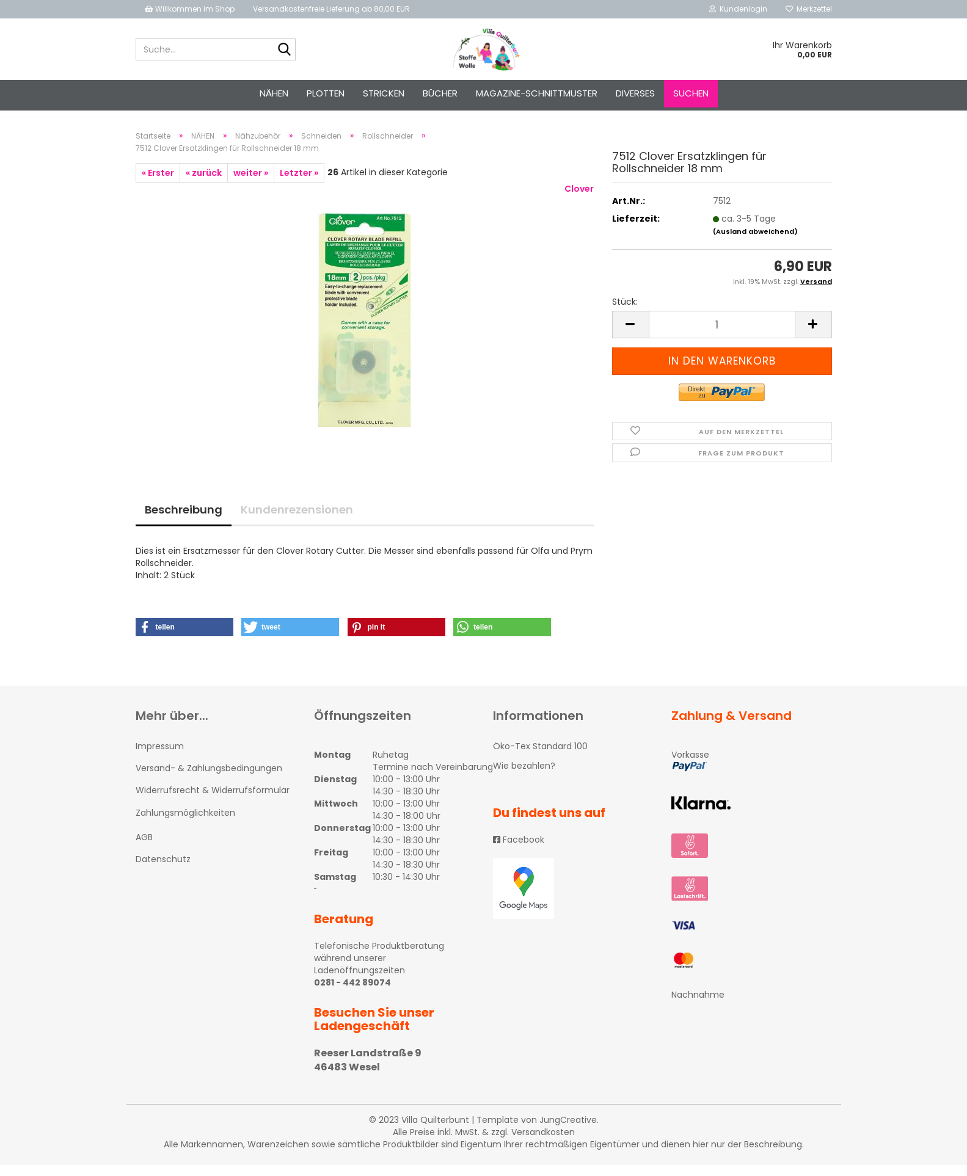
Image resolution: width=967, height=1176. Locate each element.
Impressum (160, 757)
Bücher (440, 93)
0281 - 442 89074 (352, 993)
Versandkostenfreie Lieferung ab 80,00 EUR (331, 9)
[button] (184, 638)
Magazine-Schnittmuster (536, 93)
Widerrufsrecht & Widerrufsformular (213, 801)
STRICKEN (383, 93)
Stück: (625, 313)
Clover (579, 200)
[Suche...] (284, 50)
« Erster (158, 184)
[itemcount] (722, 335)
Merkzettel (809, 9)
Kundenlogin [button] (738, 9)
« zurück (204, 184)
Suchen (691, 93)
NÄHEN (274, 93)
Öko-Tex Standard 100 (540, 757)
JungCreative (568, 1131)
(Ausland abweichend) (755, 242)
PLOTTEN (326, 93)
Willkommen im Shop (190, 9)
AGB (144, 848)
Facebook (518, 850)
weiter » (250, 184)
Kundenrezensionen (297, 520)
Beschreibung (183, 520)
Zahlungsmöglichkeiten (185, 824)
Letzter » (299, 184)
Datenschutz (163, 870)
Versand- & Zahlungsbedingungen (209, 779)
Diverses (635, 93)
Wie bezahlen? (524, 777)
